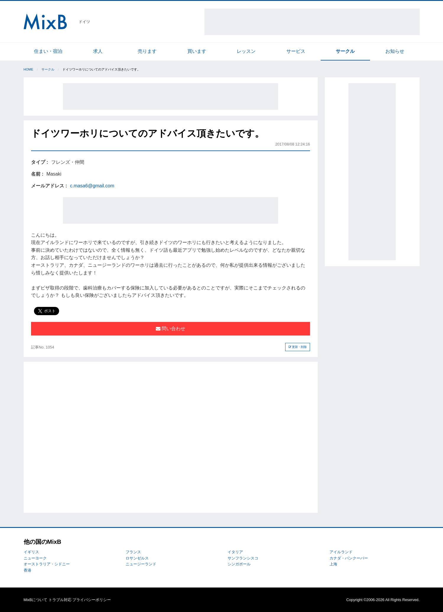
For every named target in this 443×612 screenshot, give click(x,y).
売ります (147, 51)
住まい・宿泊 (48, 51)
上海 (333, 564)
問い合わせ (170, 328)
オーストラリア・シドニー (47, 564)
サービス (295, 51)
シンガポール (239, 564)
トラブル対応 (60, 600)
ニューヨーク (35, 558)
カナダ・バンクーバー (349, 558)
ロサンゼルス (137, 558)
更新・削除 (297, 346)
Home (28, 69)
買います (196, 51)
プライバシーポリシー (91, 600)
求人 (98, 51)
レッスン (246, 51)
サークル (345, 51)
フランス (133, 552)
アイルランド (341, 552)
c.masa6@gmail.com (92, 185)
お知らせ (394, 51)
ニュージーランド (141, 564)
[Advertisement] (312, 22)
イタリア (235, 552)
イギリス (31, 552)
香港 (27, 570)
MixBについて (35, 600)
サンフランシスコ (243, 558)
